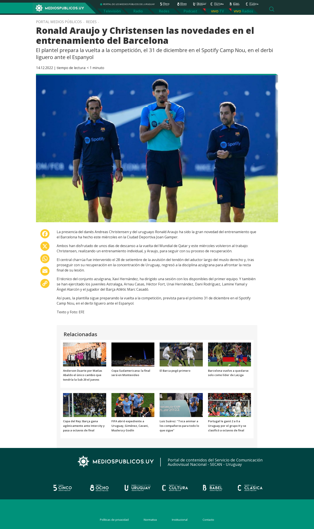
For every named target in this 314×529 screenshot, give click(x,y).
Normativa (150, 520)
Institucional (180, 520)
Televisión (112, 11)
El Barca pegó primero (175, 371)
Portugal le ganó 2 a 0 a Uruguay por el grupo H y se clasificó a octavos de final (227, 425)
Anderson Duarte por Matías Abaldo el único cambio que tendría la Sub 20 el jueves (82, 375)
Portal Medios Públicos (59, 21)
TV (221, 11)
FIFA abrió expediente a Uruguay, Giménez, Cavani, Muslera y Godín (129, 425)
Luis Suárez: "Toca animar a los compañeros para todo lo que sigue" (179, 425)
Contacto (208, 520)
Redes (164, 11)
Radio (138, 11)
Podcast (190, 11)
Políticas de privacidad (114, 520)
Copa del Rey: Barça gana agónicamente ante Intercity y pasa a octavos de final (84, 425)
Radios (247, 11)
